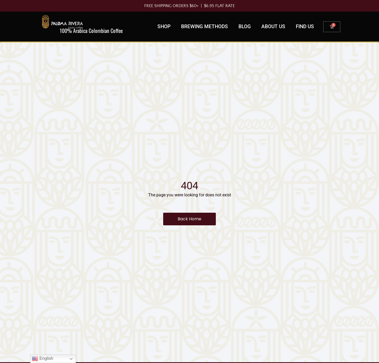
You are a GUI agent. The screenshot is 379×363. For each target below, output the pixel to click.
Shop (164, 26)
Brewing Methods (204, 26)
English (42, 359)
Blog (244, 26)
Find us (305, 26)
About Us (273, 26)
